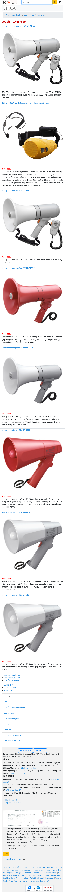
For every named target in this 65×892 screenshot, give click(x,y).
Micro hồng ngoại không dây (48, 875)
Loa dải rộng (52, 870)
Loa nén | (36, 873)
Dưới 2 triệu (8, 685)
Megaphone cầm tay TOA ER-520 (15, 595)
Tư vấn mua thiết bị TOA (39, 881)
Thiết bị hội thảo (36, 878)
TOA (7, 15)
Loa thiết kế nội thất (12, 741)
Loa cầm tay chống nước (14, 680)
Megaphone (49, 878)
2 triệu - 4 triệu (10, 688)
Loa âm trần (9, 713)
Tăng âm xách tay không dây (50, 867)
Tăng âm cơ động (30, 867)
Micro (25, 878)
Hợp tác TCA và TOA (13, 803)
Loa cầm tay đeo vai (12, 678)
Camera (58, 878)
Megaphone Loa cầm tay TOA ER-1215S (18, 268)
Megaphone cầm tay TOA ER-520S (16, 430)
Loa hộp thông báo (11, 718)
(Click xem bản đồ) (14, 790)
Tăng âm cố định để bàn (12, 867)
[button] (6, 854)
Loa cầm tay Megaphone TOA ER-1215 (17, 348)
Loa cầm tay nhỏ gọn (12, 675)
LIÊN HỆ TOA (40, 750)
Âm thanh (16, 15)
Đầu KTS (6, 881)
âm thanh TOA (25, 750)
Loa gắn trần (9, 870)
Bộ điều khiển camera (19, 881)
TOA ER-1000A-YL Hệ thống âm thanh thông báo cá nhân (25, 103)
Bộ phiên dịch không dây (12, 878)
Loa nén (7, 702)
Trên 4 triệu (8, 690)
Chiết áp (7, 730)
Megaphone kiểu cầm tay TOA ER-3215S (18, 26)
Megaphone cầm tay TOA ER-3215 (16, 191)
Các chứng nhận (11, 800)
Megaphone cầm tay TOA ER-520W (16, 512)
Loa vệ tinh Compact (12, 735)
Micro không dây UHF (26, 875)
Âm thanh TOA (13, 859)
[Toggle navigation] (58, 8)
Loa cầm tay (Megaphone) (34, 15)
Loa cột (7, 724)
